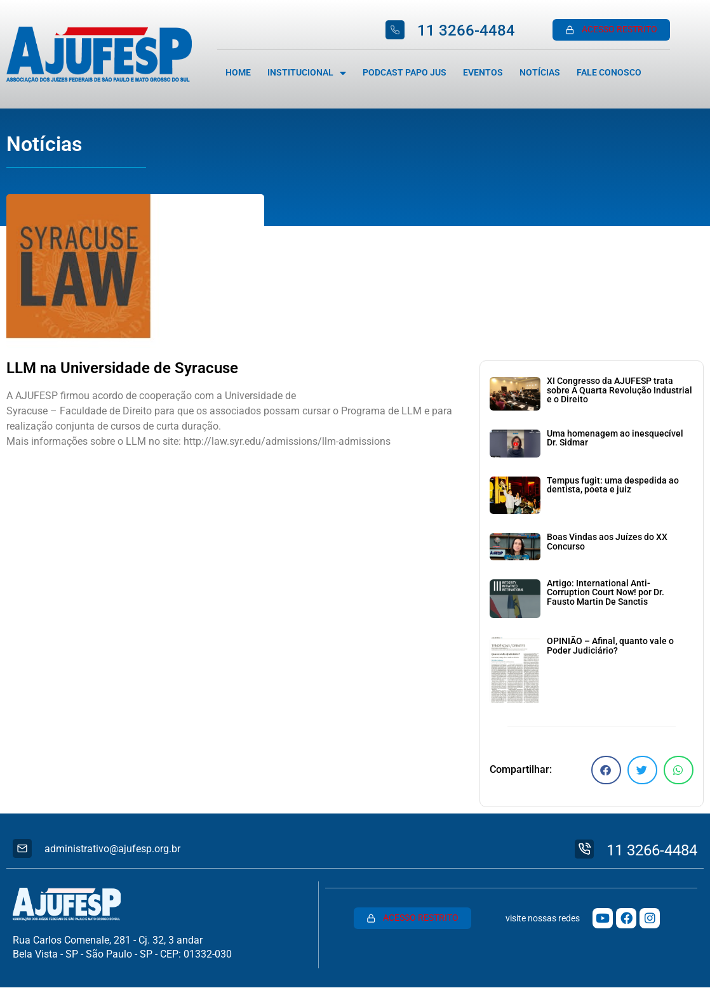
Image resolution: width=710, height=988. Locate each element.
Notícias (539, 72)
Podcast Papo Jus (404, 72)
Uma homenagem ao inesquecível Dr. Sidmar (615, 438)
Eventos (483, 72)
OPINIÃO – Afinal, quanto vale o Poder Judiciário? (610, 645)
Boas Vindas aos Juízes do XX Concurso (607, 541)
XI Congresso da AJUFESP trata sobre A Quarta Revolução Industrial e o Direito (619, 390)
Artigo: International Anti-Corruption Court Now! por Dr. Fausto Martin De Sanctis (605, 592)
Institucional (306, 73)
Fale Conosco (609, 72)
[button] (606, 770)
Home (238, 72)
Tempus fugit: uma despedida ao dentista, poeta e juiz (613, 485)
